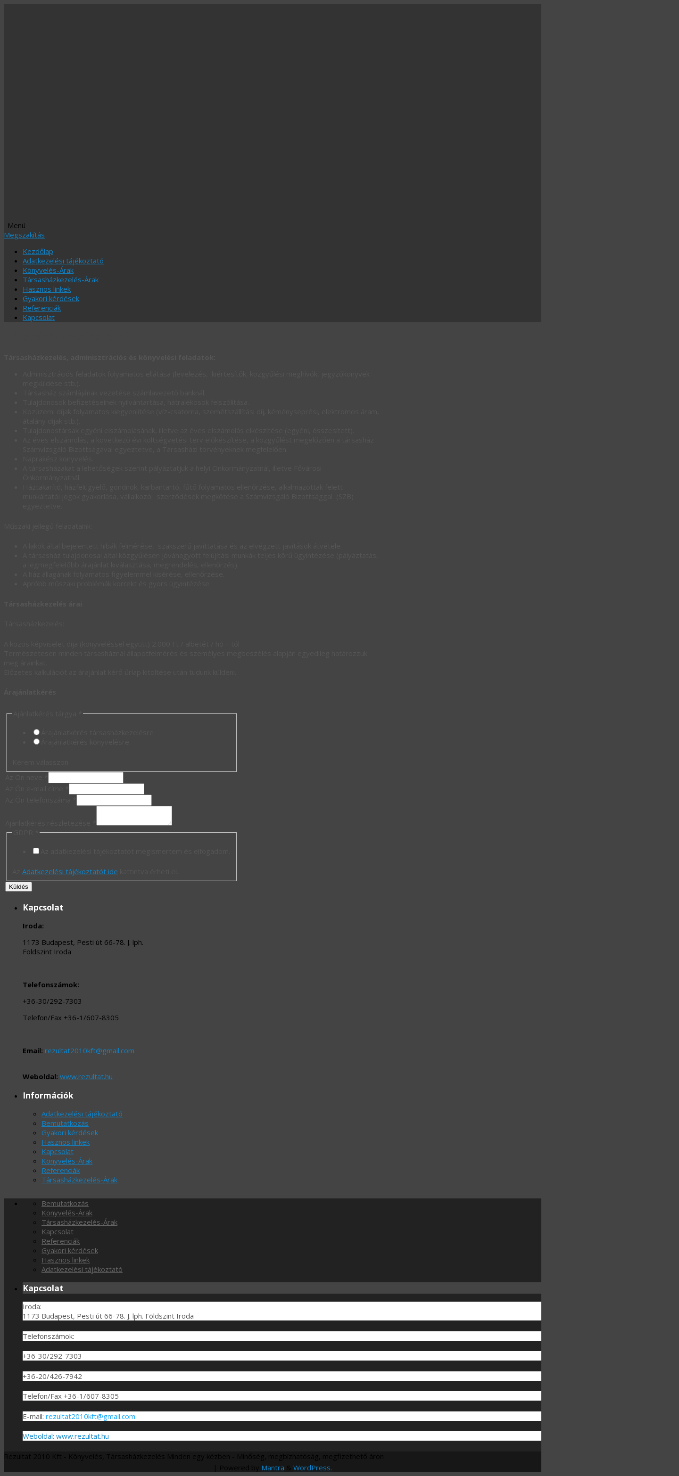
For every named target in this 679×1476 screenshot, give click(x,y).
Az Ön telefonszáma (40, 799)
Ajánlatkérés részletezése (50, 823)
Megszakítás (24, 234)
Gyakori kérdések (51, 298)
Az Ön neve (26, 777)
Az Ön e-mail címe (37, 788)
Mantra (272, 1467)
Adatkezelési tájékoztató (63, 260)
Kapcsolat (39, 317)
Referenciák (42, 307)
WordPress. (312, 1467)
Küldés (18, 886)
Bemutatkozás (65, 1123)
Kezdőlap (38, 251)
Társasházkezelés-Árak (61, 279)
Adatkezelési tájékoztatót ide (70, 871)
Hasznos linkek (47, 289)
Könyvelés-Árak (48, 270)
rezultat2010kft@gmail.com (89, 1050)
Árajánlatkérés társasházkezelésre (97, 732)
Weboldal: (39, 1436)
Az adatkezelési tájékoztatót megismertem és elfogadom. (135, 851)
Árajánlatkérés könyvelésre (85, 741)
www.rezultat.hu (86, 1076)
